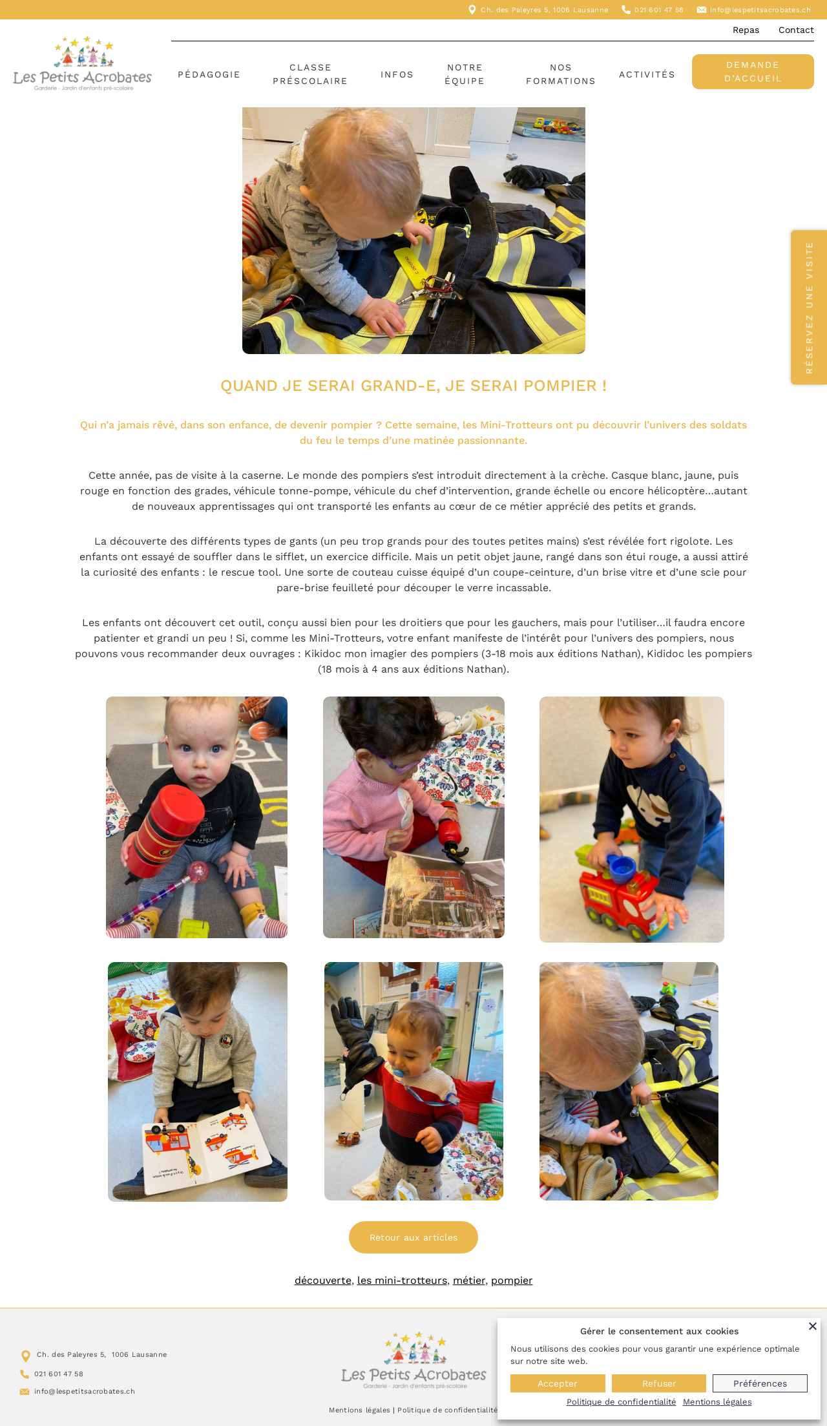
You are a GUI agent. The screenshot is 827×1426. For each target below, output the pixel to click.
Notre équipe (465, 74)
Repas (746, 30)
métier (469, 1280)
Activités (647, 74)
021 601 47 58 (659, 10)
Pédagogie (209, 74)
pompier (512, 1280)
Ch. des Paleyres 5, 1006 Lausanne (544, 10)
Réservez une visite (809, 307)
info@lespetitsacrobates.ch (760, 10)
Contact (796, 30)
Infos (397, 74)
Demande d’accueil (753, 71)
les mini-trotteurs (402, 1280)
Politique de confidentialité (447, 1410)
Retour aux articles (414, 1237)
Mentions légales (359, 1410)
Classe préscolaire (310, 74)
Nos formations (561, 74)
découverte (323, 1280)
